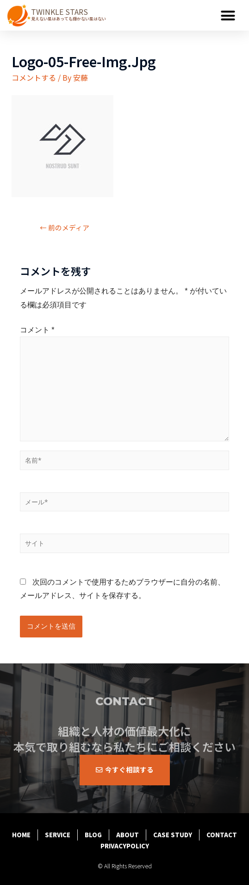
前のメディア (64, 227)
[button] (228, 15)
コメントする (34, 77)
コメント (37, 330)
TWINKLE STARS (59, 11)
